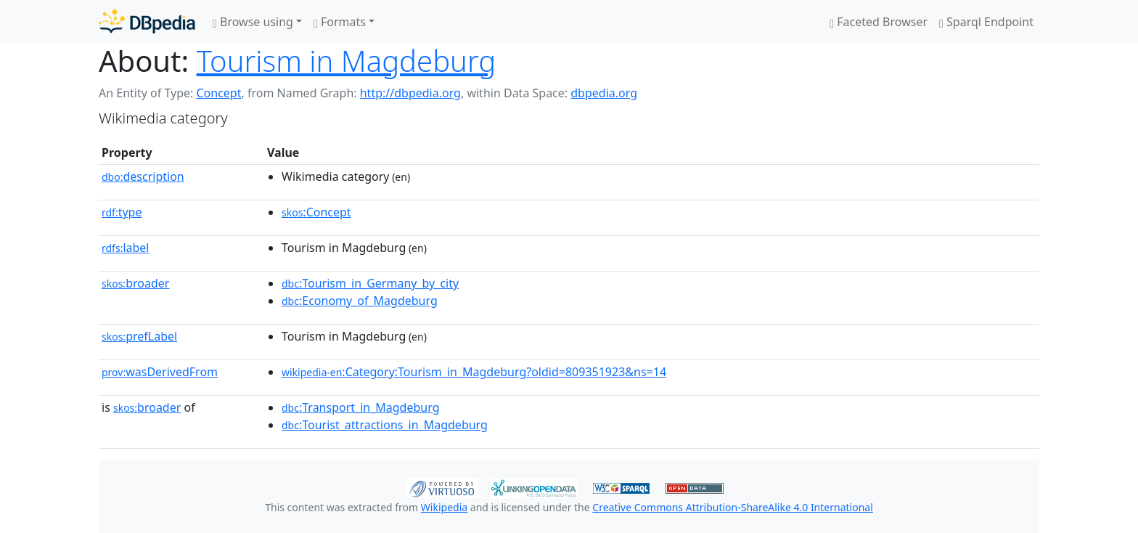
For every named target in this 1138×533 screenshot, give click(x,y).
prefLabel (139, 336)
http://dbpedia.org (410, 93)
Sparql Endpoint (986, 22)
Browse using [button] (253, 22)
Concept (218, 93)
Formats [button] (340, 22)
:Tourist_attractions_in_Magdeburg (385, 425)
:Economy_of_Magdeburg (360, 301)
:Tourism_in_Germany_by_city (370, 283)
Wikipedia (444, 507)
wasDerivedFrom (160, 372)
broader (135, 283)
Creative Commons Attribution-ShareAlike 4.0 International (732, 507)
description (143, 176)
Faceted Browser (879, 22)
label (126, 248)
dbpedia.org (603, 93)
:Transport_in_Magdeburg (361, 407)
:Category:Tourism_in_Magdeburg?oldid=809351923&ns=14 (474, 372)
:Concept (316, 212)
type (122, 212)
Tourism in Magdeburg (346, 61)
